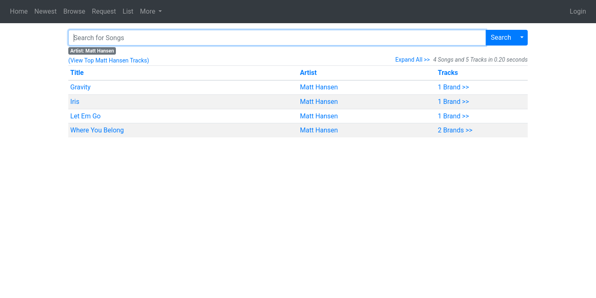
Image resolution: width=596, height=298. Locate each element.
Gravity (80, 87)
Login (578, 11)
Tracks (448, 73)
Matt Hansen (319, 87)
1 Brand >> (453, 87)
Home (19, 11)
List (128, 11)
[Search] (277, 38)
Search (501, 37)
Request (104, 11)
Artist (308, 73)
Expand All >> (412, 59)
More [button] (148, 11)
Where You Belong (97, 130)
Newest (45, 11)
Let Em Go (85, 116)
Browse (74, 11)
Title (77, 73)
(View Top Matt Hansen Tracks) (108, 60)
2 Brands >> (455, 130)
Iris (74, 102)
